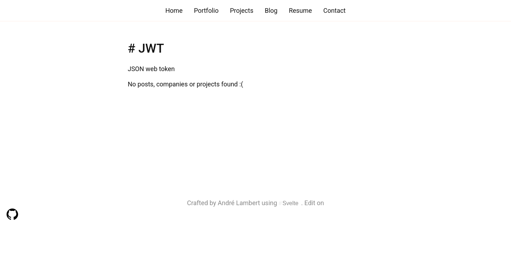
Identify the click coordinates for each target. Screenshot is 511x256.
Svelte (290, 203)
